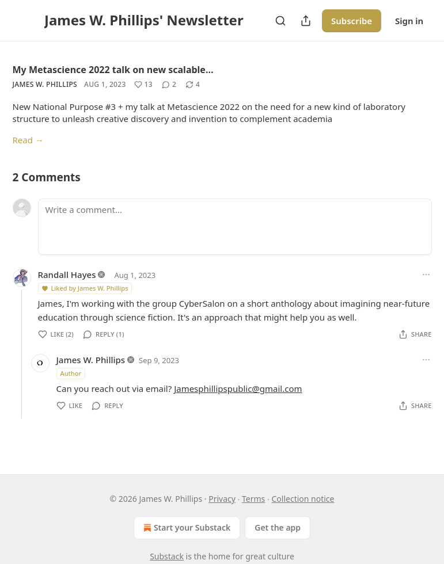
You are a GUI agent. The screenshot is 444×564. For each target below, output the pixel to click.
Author (71, 373)
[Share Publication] (305, 20)
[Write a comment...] (235, 227)
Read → (28, 140)
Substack (167, 556)
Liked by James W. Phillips (84, 288)
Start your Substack (185, 527)
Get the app (278, 527)
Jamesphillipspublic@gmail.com (238, 388)
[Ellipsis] (426, 274)
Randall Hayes (67, 274)
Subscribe (351, 20)
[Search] (280, 20)
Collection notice (302, 498)
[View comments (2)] (169, 85)
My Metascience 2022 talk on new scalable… (113, 69)
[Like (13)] (143, 85)
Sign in (409, 20)
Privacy (222, 498)
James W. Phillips (45, 84)
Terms (253, 498)
